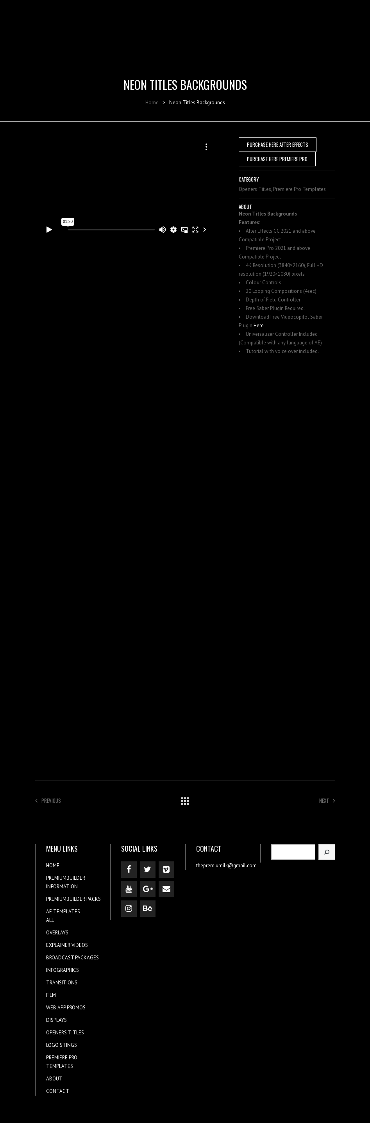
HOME (52, 865)
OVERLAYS (57, 932)
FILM (51, 995)
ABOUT (54, 1078)
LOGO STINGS (61, 1045)
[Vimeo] (166, 869)
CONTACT (57, 1091)
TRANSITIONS (61, 982)
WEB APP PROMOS (66, 1007)
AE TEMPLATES (63, 911)
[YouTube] (129, 889)
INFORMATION (62, 886)
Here (259, 325)
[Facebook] (129, 869)
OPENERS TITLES (65, 1032)
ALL (50, 920)
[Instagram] (129, 908)
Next (327, 800)
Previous (48, 800)
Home (152, 102)
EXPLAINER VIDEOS (67, 945)
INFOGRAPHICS (62, 970)
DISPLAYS (56, 1020)
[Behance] (148, 908)
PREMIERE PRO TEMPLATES (61, 1062)
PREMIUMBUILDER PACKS (73, 899)
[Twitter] (148, 869)
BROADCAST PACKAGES (72, 957)
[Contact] (166, 889)
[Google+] (148, 889)
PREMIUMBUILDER (65, 878)
